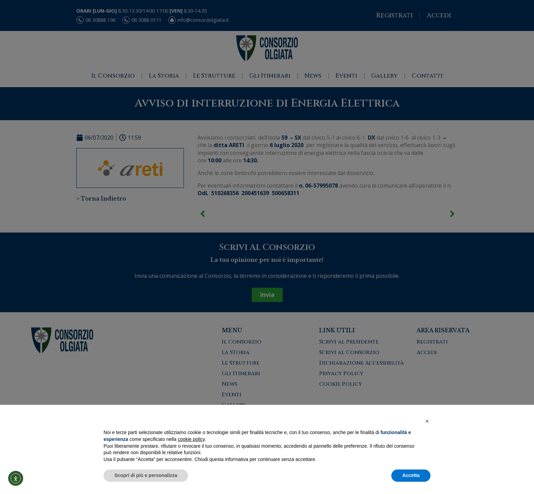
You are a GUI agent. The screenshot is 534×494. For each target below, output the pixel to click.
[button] (427, 421)
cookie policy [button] (191, 439)
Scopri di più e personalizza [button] (145, 475)
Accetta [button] (411, 475)
